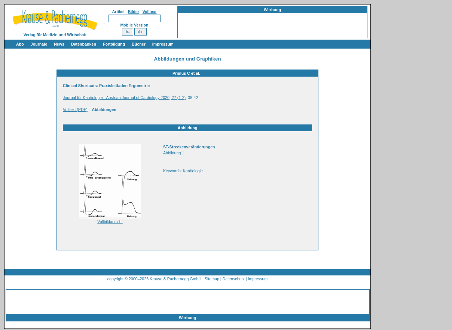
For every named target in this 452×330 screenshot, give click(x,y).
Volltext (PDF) (75, 109)
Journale (39, 44)
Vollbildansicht (110, 221)
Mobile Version (134, 25)
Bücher (139, 44)
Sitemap (212, 279)
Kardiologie (193, 171)
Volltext (150, 11)
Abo (20, 44)
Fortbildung (114, 44)
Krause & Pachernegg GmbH (175, 279)
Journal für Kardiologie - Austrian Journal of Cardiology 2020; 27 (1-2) (124, 97)
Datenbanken (83, 44)
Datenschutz (234, 279)
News (59, 44)
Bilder (133, 11)
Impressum (163, 44)
